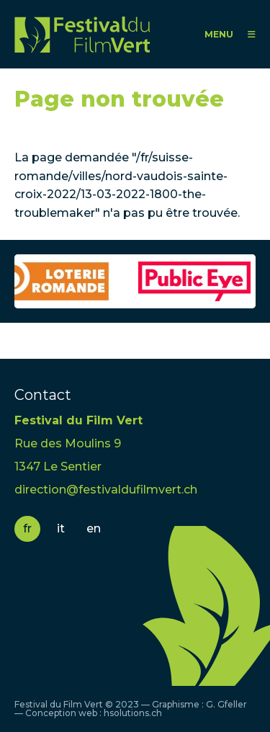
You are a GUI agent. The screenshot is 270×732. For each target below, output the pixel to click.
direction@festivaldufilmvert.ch (105, 489)
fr (27, 528)
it (61, 528)
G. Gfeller (226, 704)
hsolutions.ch (133, 713)
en (93, 528)
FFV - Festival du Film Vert (82, 34)
